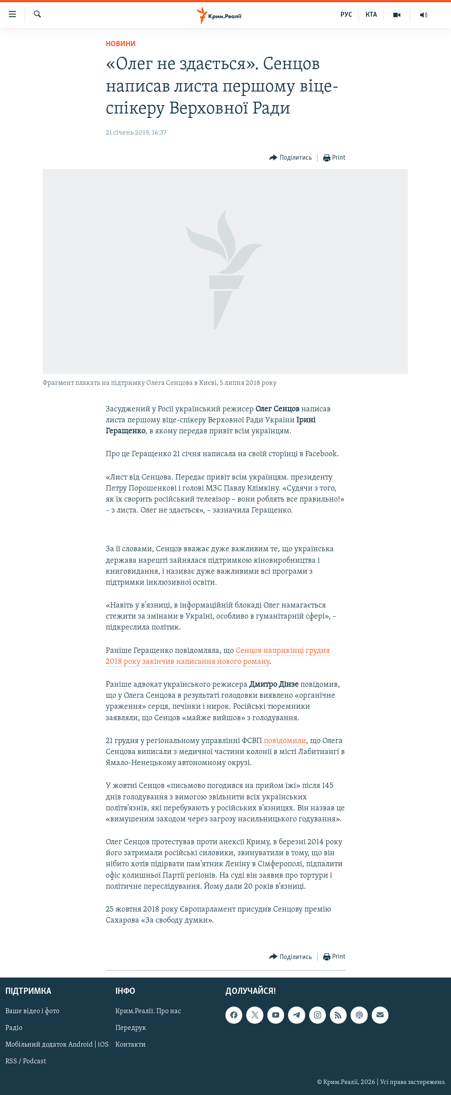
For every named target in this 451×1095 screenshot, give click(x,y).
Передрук (130, 1028)
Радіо (13, 1028)
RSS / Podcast (25, 1062)
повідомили (285, 741)
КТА (371, 14)
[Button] (290, 158)
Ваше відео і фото (32, 1011)
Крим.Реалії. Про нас (148, 1011)
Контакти (130, 1045)
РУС (346, 14)
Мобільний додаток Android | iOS (57, 1045)
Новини (121, 44)
